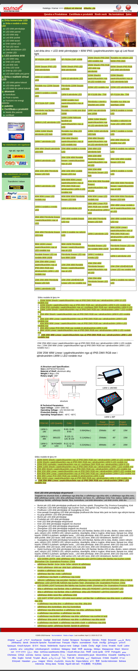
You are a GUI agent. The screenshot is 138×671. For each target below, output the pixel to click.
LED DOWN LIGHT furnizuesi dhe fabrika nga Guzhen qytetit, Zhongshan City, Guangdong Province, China (85, 585)
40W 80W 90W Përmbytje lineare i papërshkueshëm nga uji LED (122, 186)
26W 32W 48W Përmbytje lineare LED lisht (98, 172)
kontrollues (10, 94)
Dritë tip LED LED (13, 71)
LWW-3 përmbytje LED (98, 234)
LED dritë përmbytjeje (15, 29)
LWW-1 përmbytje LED (45, 288)
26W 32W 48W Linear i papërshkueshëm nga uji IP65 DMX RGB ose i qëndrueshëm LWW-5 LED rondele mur (86, 471)
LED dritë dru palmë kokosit (18, 88)
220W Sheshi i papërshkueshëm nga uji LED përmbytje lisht (122, 78)
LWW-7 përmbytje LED (45, 141)
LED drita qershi (13, 85)
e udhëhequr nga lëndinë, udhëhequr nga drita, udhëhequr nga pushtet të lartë (72, 616)
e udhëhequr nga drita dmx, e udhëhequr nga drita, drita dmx (64, 603)
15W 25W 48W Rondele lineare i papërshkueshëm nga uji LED (72, 268)
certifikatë (10, 115)
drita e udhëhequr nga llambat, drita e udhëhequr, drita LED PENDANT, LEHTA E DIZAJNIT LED (80, 589)
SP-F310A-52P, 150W (45, 103)
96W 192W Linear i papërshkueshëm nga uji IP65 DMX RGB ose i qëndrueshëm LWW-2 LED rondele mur (122, 233)
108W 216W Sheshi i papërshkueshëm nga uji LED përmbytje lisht (98, 122)
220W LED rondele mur (98, 87)
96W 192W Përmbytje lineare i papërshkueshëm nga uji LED (72, 247)
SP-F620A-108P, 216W (45, 59)
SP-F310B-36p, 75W (97, 94)
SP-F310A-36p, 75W (120, 94)
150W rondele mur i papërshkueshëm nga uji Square (72, 103)
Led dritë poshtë (13, 38)
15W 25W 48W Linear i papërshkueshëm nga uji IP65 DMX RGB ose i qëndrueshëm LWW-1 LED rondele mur (47, 267)
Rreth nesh (101, 14)
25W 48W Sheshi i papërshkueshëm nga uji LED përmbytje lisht (98, 141)
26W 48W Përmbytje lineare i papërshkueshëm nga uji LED (47, 220)
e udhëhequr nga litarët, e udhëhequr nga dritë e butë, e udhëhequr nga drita (71, 622)
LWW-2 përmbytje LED (121, 256)
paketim (8, 106)
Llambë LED (11, 52)
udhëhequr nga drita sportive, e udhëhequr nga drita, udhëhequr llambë (69, 610)
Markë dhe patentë (14, 112)
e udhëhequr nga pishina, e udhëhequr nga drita (58, 613)
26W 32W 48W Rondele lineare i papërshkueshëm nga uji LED (72, 160)
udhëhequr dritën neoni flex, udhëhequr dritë (57, 595)
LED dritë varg (12, 59)
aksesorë (9, 91)
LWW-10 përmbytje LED (72, 78)
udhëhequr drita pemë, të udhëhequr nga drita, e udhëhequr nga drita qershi (71, 619)
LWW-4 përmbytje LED (71, 208)
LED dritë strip (12, 34)
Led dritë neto (12, 65)
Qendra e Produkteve (55, 14)
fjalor (129, 14)
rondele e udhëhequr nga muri (50, 570)
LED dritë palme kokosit (16, 82)
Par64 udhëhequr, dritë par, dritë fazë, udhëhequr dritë (61, 567)
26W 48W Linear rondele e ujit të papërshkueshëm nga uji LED (123, 208)
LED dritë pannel (13, 32)
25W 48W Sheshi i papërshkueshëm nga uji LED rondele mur (72, 141)
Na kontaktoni (116, 14)
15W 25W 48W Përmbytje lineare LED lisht (98, 281)
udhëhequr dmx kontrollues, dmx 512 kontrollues (59, 607)
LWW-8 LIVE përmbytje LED (47, 122)
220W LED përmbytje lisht (122, 87)
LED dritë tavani (13, 41)
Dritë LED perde (13, 62)
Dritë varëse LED (13, 44)
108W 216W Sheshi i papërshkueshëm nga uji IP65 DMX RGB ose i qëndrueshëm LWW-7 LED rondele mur (85, 466)
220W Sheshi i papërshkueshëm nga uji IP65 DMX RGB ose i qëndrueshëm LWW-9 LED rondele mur (85, 305)
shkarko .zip (89, 8)
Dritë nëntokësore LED (16, 49)
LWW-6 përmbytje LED (45, 160)
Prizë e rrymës (12, 97)
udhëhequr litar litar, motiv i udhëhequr (54, 574)
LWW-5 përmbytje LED (45, 186)
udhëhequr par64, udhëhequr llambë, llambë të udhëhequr (63, 626)
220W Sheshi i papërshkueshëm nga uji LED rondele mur (97, 78)
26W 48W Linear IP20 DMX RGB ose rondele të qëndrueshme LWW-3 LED (73, 328)
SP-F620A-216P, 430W (71, 59)
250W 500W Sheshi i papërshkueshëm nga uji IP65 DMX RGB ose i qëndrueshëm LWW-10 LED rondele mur (86, 460)
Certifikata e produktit (81, 14)
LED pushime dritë (14, 55)
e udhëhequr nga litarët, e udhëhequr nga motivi (58, 577)
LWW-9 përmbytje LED (71, 94)
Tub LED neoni (12, 47)
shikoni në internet (73, 8)
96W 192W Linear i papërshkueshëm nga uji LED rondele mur (46, 247)
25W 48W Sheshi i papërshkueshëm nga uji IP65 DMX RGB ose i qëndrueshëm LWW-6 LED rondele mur (84, 469)
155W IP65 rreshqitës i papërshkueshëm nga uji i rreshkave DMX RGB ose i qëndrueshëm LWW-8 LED (86, 307)
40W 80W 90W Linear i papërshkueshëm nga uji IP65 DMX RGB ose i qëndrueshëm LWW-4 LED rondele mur (73, 185)
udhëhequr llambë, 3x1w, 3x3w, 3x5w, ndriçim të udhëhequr (64, 564)
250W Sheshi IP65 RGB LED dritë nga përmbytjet (98, 68)
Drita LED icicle (12, 68)
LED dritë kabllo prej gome (17, 74)
